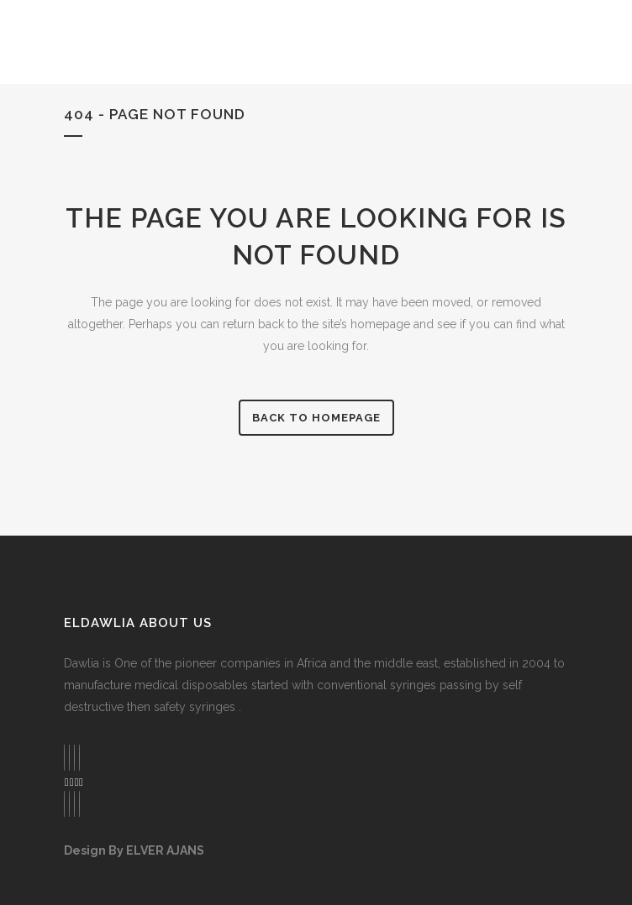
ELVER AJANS (165, 850)
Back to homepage (316, 417)
